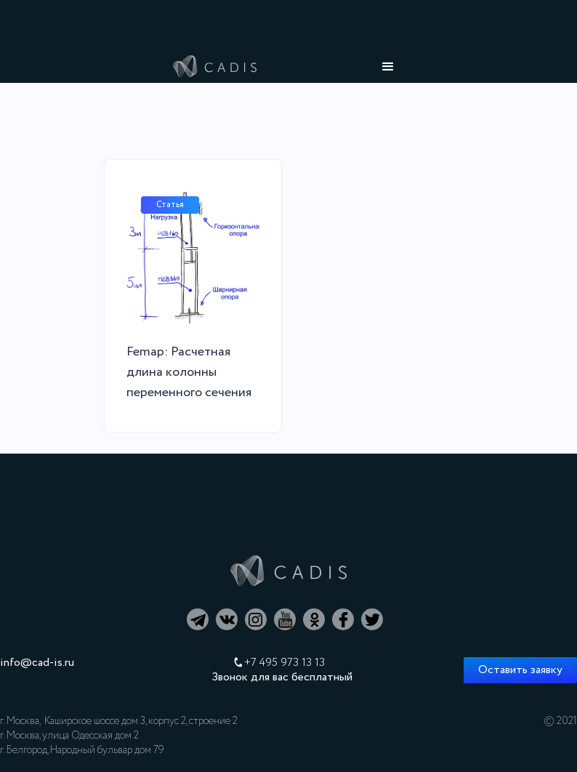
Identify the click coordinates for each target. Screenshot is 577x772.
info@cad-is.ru (37, 663)
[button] (388, 67)
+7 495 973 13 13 (284, 663)
